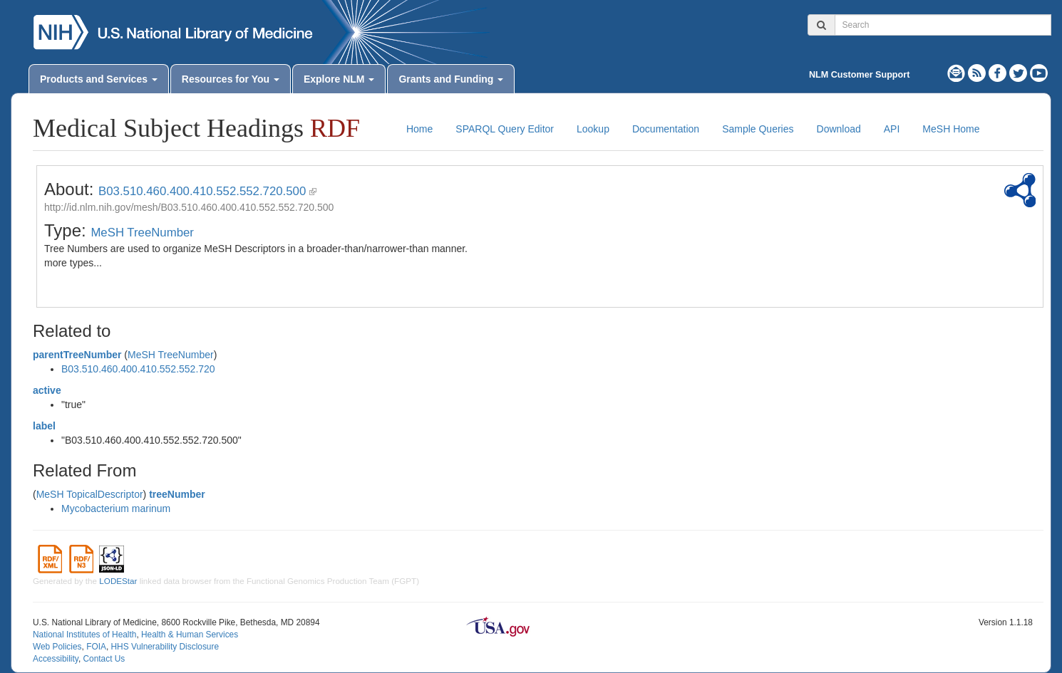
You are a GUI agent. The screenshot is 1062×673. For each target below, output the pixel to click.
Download (839, 129)
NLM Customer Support (859, 75)
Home (419, 129)
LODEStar (118, 580)
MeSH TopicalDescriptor (89, 494)
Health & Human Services (189, 635)
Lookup (593, 129)
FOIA (96, 647)
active (47, 390)
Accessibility (55, 659)
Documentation (665, 129)
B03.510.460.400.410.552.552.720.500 (202, 191)
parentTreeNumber (77, 354)
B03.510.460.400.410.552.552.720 (138, 369)
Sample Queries (757, 129)
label (44, 426)
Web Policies (57, 647)
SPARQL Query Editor (504, 129)
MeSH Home (950, 129)
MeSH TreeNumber (142, 232)
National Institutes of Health (84, 635)
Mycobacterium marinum (115, 508)
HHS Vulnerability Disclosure (164, 647)
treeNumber (177, 494)
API (892, 129)
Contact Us (104, 659)
